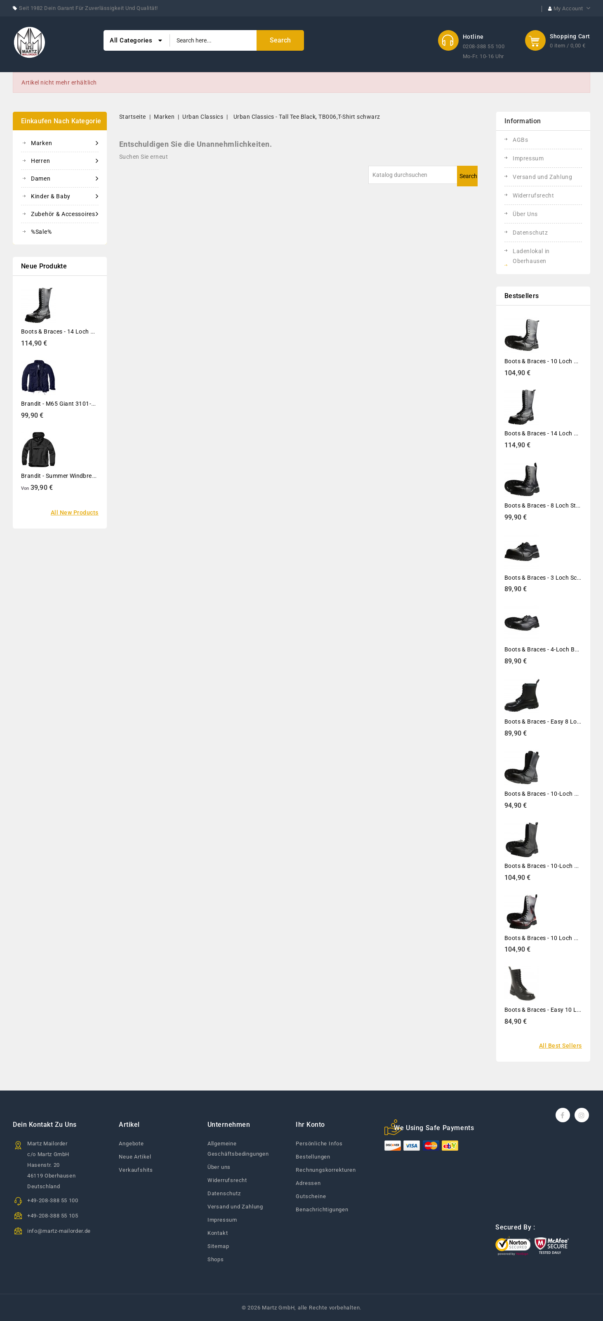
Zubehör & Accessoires (65, 214)
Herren (65, 160)
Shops (215, 1259)
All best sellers (560, 1045)
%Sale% (41, 231)
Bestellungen (313, 1157)
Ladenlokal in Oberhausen (531, 256)
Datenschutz (530, 232)
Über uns (219, 1167)
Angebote (131, 1143)
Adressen (308, 1183)
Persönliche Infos (319, 1143)
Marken (65, 143)
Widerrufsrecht (533, 195)
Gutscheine (311, 1196)
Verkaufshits (136, 1170)
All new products (75, 512)
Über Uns (525, 214)
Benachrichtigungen (322, 1209)
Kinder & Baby (65, 196)
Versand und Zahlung (542, 177)
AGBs (520, 139)
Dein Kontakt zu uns (45, 1124)
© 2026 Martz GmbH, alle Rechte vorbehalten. (301, 1308)
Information (522, 121)
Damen (65, 178)
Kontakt (217, 1233)
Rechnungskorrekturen (326, 1170)
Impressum (528, 158)
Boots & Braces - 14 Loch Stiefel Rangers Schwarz (88, 331)
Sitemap (218, 1246)
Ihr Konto (310, 1124)
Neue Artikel (135, 1157)
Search (468, 176)
